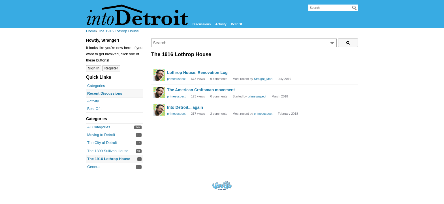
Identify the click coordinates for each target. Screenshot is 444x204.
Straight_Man (263, 78)
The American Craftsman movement (201, 90)
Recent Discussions (104, 93)
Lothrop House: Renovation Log (197, 72)
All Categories (98, 127)
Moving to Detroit (101, 135)
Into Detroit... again (185, 107)
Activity (221, 24)
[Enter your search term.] (244, 43)
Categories (96, 86)
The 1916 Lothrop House (108, 159)
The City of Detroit (102, 143)
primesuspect (176, 78)
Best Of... (237, 24)
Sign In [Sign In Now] (93, 68)
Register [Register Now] (111, 68)
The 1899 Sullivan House (107, 151)
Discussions (202, 24)
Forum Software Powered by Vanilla (222, 185)
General (93, 167)
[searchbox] (333, 8)
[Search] (354, 8)
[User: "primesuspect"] (159, 75)
